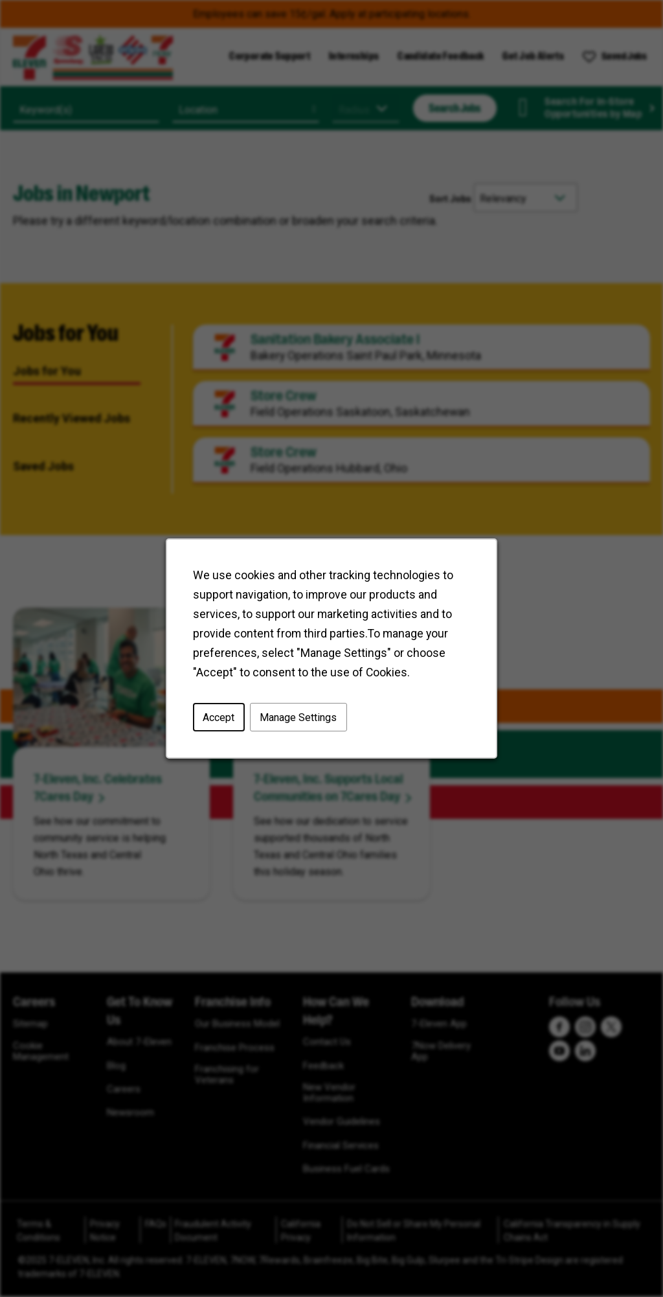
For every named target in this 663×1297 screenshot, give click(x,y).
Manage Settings (298, 717)
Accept (218, 717)
